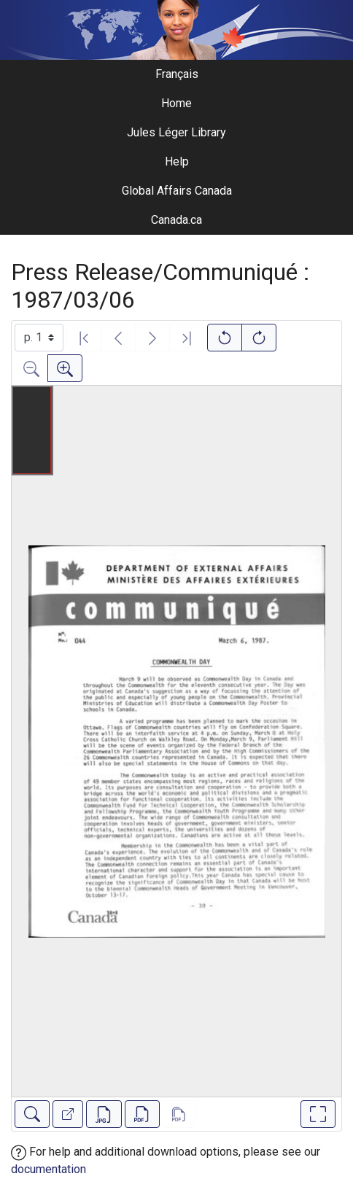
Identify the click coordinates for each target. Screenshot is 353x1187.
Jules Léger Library (176, 132)
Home (176, 103)
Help (177, 161)
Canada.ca (176, 220)
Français (176, 74)
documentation (48, 1169)
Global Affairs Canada (177, 191)
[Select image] (39, 337)
